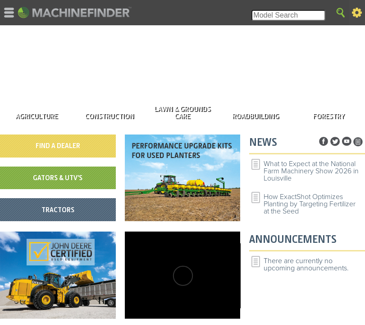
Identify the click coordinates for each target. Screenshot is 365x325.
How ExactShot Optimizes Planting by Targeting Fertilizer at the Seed (310, 204)
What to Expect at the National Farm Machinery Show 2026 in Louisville (311, 171)
